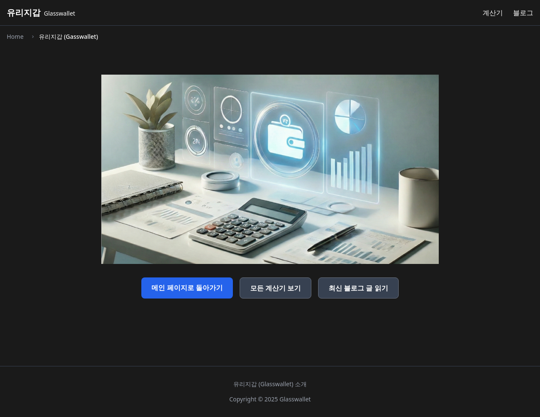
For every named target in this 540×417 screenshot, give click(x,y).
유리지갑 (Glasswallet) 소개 (270, 384)
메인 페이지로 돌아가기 (186, 287)
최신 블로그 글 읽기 (358, 288)
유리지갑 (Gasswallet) (68, 36)
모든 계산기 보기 (275, 288)
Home (15, 36)
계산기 (493, 12)
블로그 (523, 12)
